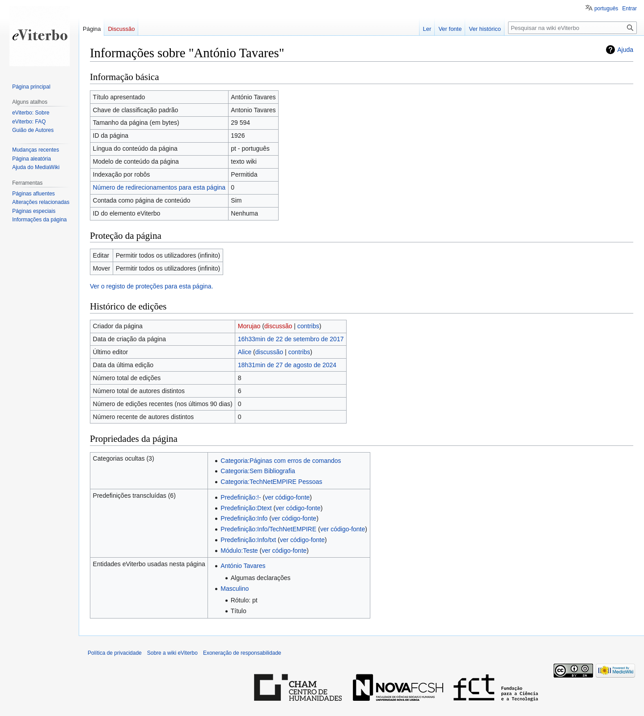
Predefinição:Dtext (245, 508)
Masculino (234, 588)
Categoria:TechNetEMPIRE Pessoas (271, 481)
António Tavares (242, 565)
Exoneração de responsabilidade (242, 653)
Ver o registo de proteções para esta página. (151, 286)
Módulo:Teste (239, 550)
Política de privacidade (115, 653)
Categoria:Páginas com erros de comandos (280, 460)
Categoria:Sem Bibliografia (257, 471)
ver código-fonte (287, 497)
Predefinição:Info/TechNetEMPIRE (268, 529)
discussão (278, 326)
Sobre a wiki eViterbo (172, 653)
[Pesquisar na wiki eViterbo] (572, 27)
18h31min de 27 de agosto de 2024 (287, 365)
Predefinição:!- (240, 497)
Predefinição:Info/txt (248, 539)
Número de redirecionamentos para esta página (159, 187)
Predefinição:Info (243, 518)
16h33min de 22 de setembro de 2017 (291, 339)
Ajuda (625, 49)
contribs (308, 326)
